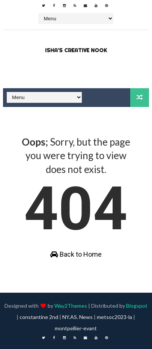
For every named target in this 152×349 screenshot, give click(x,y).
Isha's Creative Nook (76, 50)
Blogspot (136, 305)
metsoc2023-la (114, 317)
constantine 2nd (39, 317)
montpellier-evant (76, 328)
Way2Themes (70, 305)
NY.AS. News (77, 317)
